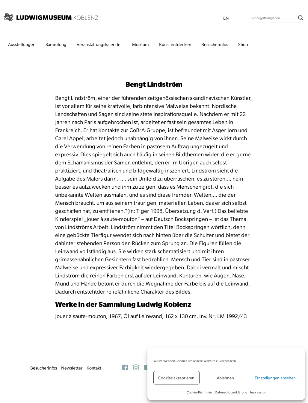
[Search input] (272, 18)
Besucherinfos (214, 44)
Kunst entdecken (175, 44)
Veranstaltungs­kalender (99, 44)
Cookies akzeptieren (176, 377)
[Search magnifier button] (301, 18)
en (226, 18)
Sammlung (56, 44)
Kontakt (94, 368)
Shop (243, 44)
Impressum (258, 392)
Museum (140, 44)
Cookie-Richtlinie (199, 392)
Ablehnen (225, 377)
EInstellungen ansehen (275, 377)
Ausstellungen (21, 44)
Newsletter (71, 368)
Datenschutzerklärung (231, 392)
